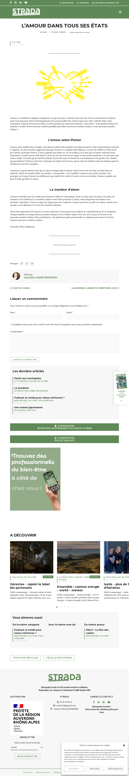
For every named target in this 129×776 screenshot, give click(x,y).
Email (69, 312)
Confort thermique (84, 577)
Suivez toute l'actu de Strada (27, 742)
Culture (16, 42)
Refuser (94, 769)
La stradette (21, 388)
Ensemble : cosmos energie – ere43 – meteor (78, 588)
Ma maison (19, 410)
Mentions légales (43, 772)
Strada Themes (58, 32)
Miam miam (17, 577)
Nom (13, 312)
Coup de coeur (21, 288)
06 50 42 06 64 (66, 702)
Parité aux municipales (27, 378)
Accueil (43, 32)
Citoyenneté (21, 381)
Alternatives (21, 391)
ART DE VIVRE (29, 577)
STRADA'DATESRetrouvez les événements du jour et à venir (64, 427)
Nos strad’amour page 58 (64, 245)
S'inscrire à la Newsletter (105, 3)
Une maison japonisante (28, 407)
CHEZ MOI (31, 410)
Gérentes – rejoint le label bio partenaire (30, 586)
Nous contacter (27, 756)
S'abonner (83, 3)
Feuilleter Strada (59, 657)
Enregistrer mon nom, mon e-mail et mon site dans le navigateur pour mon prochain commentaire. (57, 324)
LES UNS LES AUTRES (38, 381)
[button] (124, 745)
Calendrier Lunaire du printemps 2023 (94, 288)
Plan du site (28, 772)
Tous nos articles (25, 657)
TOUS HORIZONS (45, 400)
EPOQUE (44, 391)
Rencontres (20, 400)
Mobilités (34, 391)
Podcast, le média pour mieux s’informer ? (39, 397)
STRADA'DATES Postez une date (65, 439)
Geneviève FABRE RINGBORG (40, 277)
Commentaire (17, 331)
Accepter (74, 769)
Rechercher (67, 3)
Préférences (115, 769)
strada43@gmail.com (66, 705)
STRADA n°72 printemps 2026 (121, 394)
